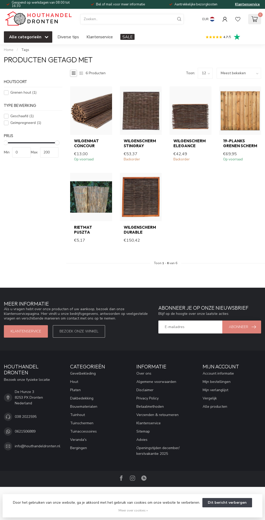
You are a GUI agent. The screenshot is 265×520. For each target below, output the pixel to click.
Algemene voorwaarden (156, 381)
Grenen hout (23, 92)
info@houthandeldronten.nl (37, 446)
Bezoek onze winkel (79, 331)
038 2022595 (25, 416)
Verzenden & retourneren (157, 414)
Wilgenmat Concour (86, 143)
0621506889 (25, 431)
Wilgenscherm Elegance (189, 143)
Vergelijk (210, 398)
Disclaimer (144, 390)
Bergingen (78, 447)
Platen (75, 390)
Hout (74, 381)
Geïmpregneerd (25, 123)
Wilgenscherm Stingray (140, 143)
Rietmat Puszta (83, 229)
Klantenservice (247, 4)
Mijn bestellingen (217, 381)
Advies (142, 439)
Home (8, 50)
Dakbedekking (81, 398)
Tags (25, 50)
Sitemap (143, 431)
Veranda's (78, 439)
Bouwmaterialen (83, 406)
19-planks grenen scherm (240, 143)
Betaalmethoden (150, 406)
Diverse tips (68, 37)
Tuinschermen (81, 423)
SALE (127, 37)
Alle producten (215, 406)
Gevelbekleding (83, 373)
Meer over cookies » (133, 510)
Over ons (143, 373)
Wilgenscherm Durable (140, 229)
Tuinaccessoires (83, 431)
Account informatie (218, 373)
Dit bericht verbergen (227, 502)
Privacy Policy (147, 398)
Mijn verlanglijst (215, 390)
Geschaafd (22, 116)
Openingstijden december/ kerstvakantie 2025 (158, 450)
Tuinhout (77, 414)
